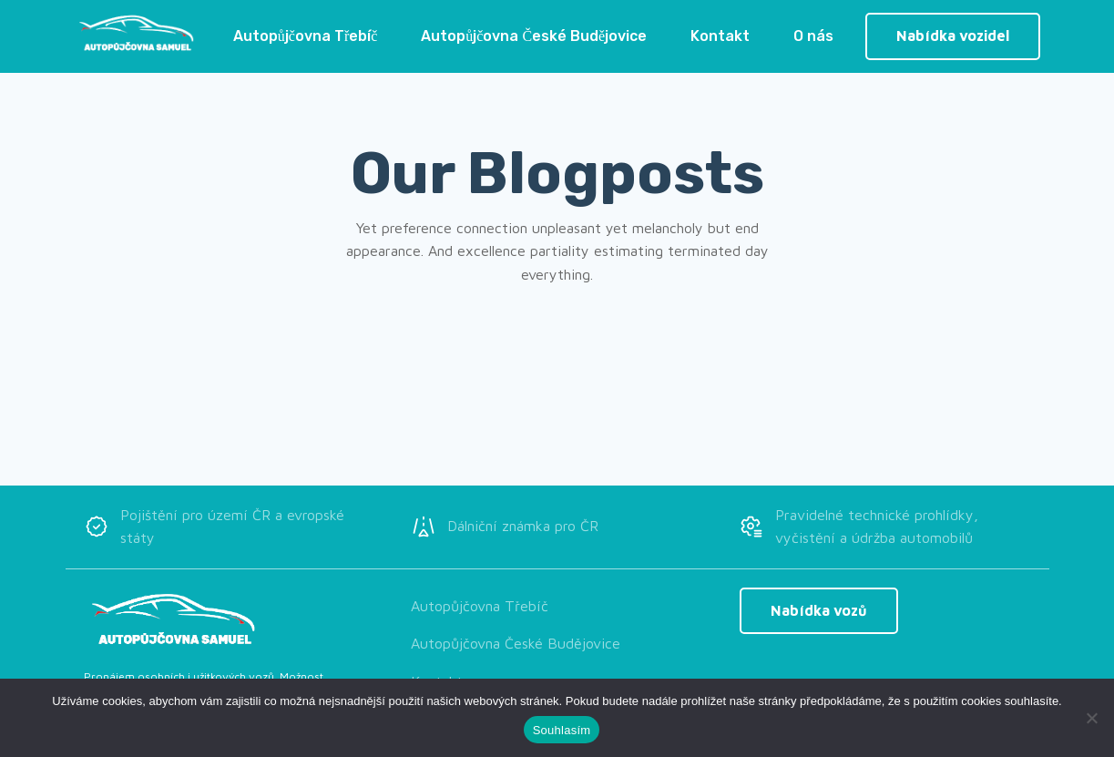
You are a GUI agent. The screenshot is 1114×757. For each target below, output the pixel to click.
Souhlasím (562, 730)
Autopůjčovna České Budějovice (534, 36)
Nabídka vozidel (952, 35)
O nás (813, 36)
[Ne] (1091, 718)
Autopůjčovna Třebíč (305, 36)
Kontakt (720, 36)
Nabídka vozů (819, 610)
